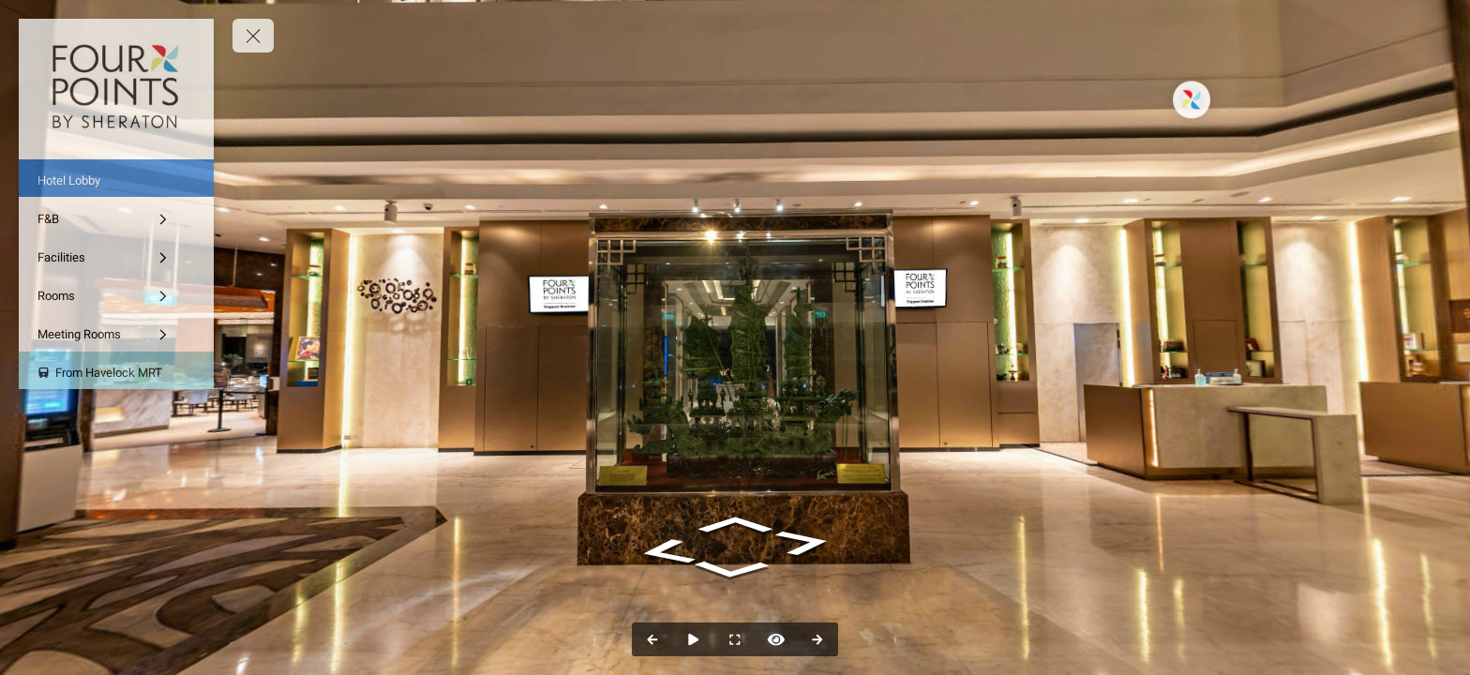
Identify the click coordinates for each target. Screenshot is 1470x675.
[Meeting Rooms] (116, 332)
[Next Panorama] (817, 639)
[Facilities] (116, 255)
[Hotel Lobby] (116, 178)
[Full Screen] (735, 639)
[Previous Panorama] (652, 639)
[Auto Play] (693, 639)
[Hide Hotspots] (776, 639)
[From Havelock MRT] (116, 370)
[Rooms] (116, 293)
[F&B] (116, 216)
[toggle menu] (253, 35)
